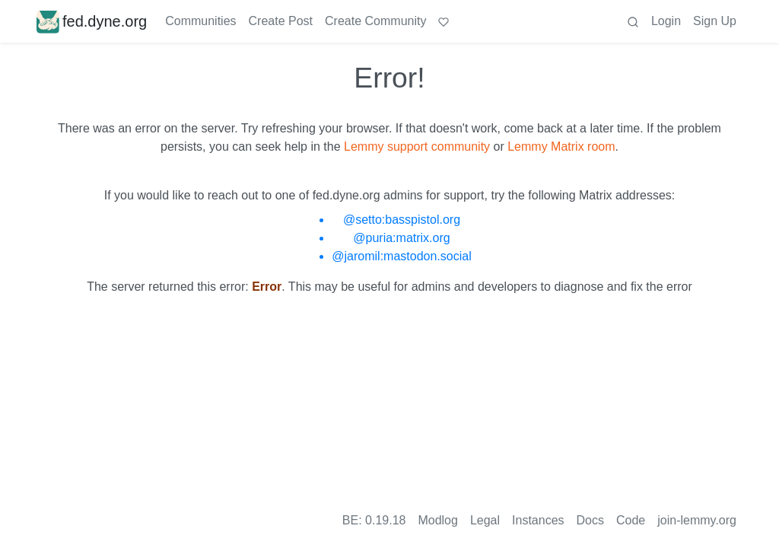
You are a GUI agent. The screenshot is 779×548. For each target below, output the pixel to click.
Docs (590, 520)
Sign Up (714, 20)
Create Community (375, 20)
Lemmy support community (417, 146)
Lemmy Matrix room (561, 146)
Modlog (437, 520)
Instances (538, 520)
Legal (485, 520)
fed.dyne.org (92, 21)
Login (666, 20)
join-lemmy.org (696, 520)
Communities (200, 20)
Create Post (281, 20)
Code (630, 520)
